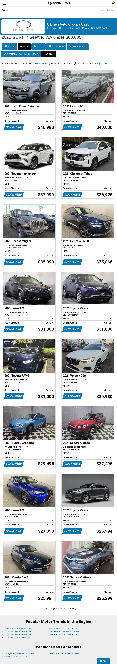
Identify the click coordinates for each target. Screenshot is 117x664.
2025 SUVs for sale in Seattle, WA (16, 628)
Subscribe (111, 10)
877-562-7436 (99, 28)
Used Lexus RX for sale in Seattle (16, 657)
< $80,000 (56, 46)
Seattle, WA (77, 46)
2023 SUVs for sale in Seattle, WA (16, 631)
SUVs (10, 46)
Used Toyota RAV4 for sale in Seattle (64, 654)
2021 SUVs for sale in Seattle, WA (63, 634)
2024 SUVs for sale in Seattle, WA (63, 628)
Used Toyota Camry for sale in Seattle (18, 654)
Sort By (49, 54)
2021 (38, 46)
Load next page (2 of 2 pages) (58, 608)
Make (24, 46)
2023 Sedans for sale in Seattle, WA (64, 631)
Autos (4, 10)
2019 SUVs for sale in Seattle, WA (16, 637)
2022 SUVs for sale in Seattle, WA (16, 634)
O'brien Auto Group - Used (21, 53)
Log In (102, 10)
